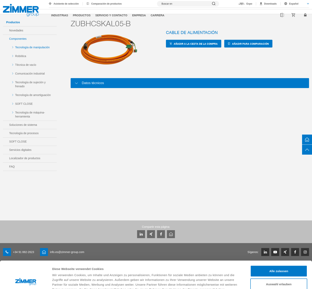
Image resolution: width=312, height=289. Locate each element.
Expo (249, 3)
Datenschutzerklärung (69, 268)
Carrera (157, 15)
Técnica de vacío (25, 64)
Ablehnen (279, 271)
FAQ (12, 166)
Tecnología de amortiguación (33, 95)
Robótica (20, 56)
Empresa (139, 15)
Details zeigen (212, 281)
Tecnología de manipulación (32, 47)
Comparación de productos (106, 3)
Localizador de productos (24, 158)
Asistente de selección (66, 3)
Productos (82, 15)
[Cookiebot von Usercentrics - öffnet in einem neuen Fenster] (25, 281)
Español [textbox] (293, 3)
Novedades (16, 30)
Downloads (270, 3)
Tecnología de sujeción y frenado (30, 84)
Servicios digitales (20, 149)
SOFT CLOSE (24, 103)
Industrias (59, 15)
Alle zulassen (278, 245)
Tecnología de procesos (24, 133)
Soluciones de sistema (23, 124)
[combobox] (295, 4)
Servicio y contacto (111, 15)
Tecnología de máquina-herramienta (30, 114)
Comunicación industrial (30, 73)
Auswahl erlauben (279, 258)
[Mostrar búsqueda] (188, 4)
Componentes (17, 38)
